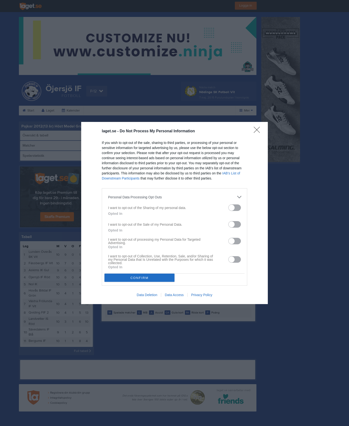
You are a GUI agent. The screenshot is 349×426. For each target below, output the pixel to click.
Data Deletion (147, 295)
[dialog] (174, 213)
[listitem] (174, 197)
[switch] (234, 207)
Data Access (174, 295)
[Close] (258, 131)
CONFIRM (139, 278)
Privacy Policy (201, 295)
